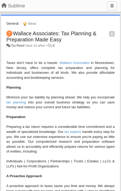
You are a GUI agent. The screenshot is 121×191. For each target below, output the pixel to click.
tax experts (72, 132)
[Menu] (112, 5)
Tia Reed (17, 45)
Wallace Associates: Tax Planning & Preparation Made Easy (51, 36)
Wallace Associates (74, 63)
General (12, 23)
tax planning (16, 102)
